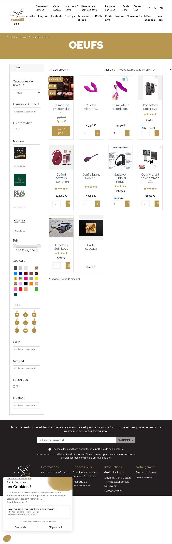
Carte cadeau (112, 520)
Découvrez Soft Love (86, 529)
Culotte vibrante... (91, 106)
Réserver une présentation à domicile (81, 505)
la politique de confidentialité (108, 449)
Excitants (141, 493)
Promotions (111, 509)
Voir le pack (61, 131)
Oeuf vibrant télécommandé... (150, 178)
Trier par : (109, 69)
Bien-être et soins (146, 472)
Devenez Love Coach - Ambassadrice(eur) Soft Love (117, 481)
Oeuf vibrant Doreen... (91, 176)
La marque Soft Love (117, 525)
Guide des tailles (114, 472)
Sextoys (141, 498)
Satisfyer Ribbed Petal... (120, 178)
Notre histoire (81, 496)
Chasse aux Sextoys (85, 524)
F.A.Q (76, 491)
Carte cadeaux (91, 246)
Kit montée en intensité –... (61, 108)
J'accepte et (88, 449)
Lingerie (140, 488)
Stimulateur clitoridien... (121, 106)
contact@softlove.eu (58, 472)
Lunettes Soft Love (61, 246)
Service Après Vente (116, 530)
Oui (18, 129)
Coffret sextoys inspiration (61, 178)
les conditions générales (76, 449)
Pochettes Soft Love (150, 106)
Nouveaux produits (115, 514)
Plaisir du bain (144, 477)
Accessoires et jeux (147, 483)
